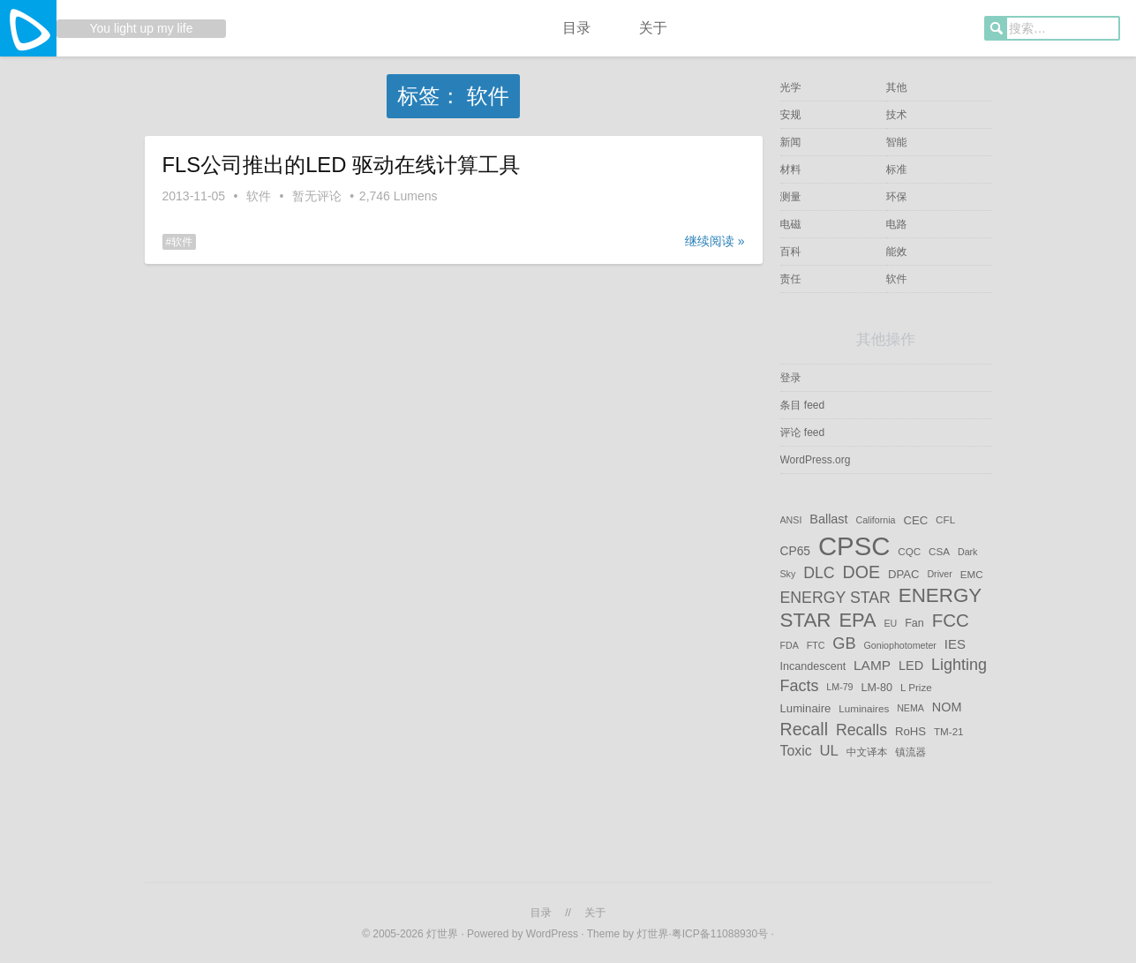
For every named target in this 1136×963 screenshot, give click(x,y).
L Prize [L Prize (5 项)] (916, 687)
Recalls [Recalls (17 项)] (861, 729)
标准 (896, 169)
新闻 (790, 142)
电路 (896, 224)
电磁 (790, 224)
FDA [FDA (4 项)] (789, 645)
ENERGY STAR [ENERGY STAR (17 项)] (835, 597)
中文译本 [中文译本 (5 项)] (867, 751)
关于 (653, 27)
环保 (896, 197)
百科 (790, 251)
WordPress (552, 934)
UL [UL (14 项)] (828, 750)
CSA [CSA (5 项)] (939, 551)
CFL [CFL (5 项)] (945, 519)
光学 (790, 87)
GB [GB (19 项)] (843, 643)
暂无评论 (317, 196)
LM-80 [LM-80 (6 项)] (876, 687)
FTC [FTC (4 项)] (816, 645)
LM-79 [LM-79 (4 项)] (839, 687)
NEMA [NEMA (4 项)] (910, 708)
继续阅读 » (715, 241)
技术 (896, 115)
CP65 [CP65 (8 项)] (795, 551)
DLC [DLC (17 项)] (818, 573)
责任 (790, 279)
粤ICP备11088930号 (721, 934)
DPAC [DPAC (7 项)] (904, 574)
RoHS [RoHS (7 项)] (910, 730)
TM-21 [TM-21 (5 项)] (949, 730)
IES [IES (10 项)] (955, 643)
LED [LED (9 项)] (911, 665)
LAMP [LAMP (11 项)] (872, 665)
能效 (896, 251)
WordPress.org (815, 460)
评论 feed (802, 432)
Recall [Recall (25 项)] (804, 728)
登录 (790, 378)
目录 (576, 27)
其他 (896, 87)
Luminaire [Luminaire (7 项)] (805, 708)
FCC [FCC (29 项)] (950, 620)
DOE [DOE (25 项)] (862, 572)
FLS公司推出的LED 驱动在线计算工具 (341, 165)
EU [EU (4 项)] (890, 623)
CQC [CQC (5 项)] (909, 551)
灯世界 (442, 934)
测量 (790, 197)
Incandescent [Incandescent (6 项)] (813, 666)
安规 (790, 115)
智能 (896, 142)
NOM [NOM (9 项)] (947, 708)
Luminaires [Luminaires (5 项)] (864, 708)
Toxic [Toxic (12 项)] (796, 750)
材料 (790, 169)
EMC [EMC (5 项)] (971, 574)
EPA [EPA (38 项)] (857, 620)
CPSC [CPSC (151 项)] (854, 545)
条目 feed (802, 405)
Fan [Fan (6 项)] (914, 623)
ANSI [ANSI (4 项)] (791, 520)
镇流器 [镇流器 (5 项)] (910, 751)
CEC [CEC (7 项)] (915, 519)
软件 (258, 196)
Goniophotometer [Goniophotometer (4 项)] (900, 645)
